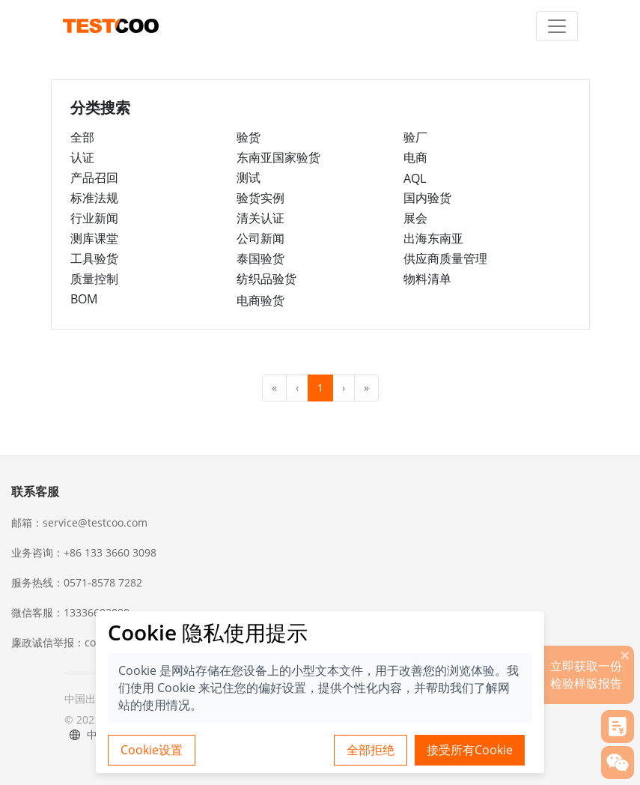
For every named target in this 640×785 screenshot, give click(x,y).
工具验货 (94, 258)
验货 (248, 137)
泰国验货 (260, 258)
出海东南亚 (433, 238)
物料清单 (427, 278)
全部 (82, 137)
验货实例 (260, 198)
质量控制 (94, 278)
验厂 (415, 137)
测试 (248, 177)
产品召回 (94, 177)
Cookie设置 (152, 750)
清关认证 (260, 218)
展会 (415, 218)
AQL (414, 178)
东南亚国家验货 (278, 157)
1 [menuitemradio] (320, 388)
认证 (82, 157)
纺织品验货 (266, 278)
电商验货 (260, 300)
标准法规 (94, 198)
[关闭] (625, 655)
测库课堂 (94, 238)
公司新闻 (260, 238)
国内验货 (427, 198)
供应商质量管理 (445, 258)
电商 (415, 157)
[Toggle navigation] (557, 26)
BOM (83, 299)
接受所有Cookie (470, 750)
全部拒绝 (370, 750)
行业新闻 (94, 218)
